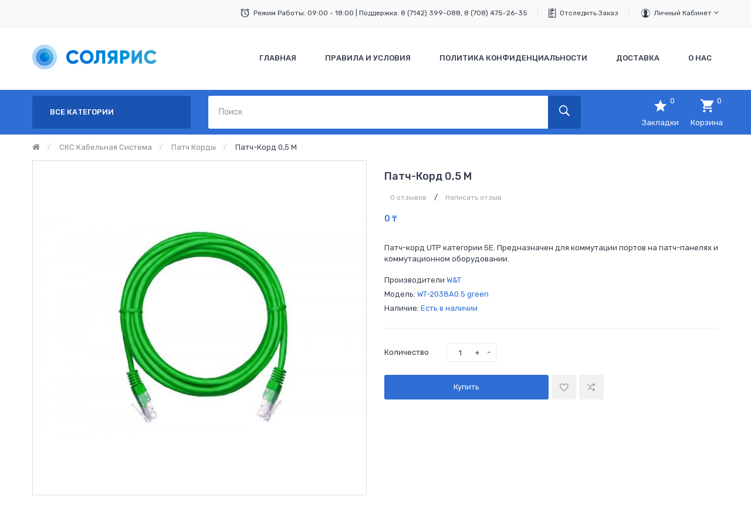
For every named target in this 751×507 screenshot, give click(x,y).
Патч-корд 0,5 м (266, 147)
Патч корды (193, 147)
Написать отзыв (473, 197)
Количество (406, 352)
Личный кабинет (686, 12)
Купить (466, 386)
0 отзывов (408, 197)
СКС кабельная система (105, 147)
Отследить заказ (589, 13)
